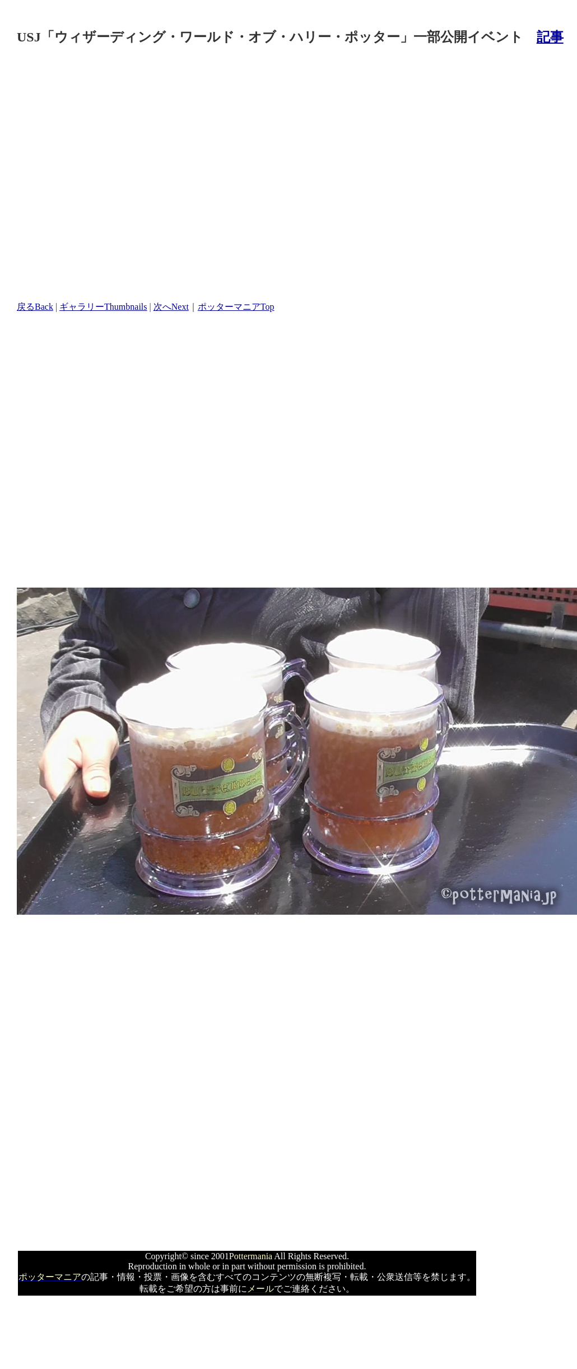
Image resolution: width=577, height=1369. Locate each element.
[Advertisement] (117, 174)
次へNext (171, 306)
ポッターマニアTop (236, 306)
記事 (550, 37)
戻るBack (35, 306)
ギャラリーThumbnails (103, 306)
